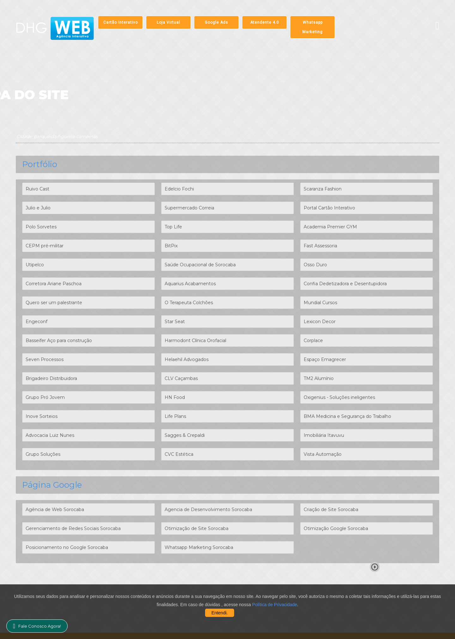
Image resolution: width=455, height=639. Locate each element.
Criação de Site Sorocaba (331, 509)
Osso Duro (315, 265)
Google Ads (216, 22)
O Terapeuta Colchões (189, 302)
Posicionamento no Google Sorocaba (67, 547)
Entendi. (219, 612)
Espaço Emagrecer (325, 359)
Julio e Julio (38, 208)
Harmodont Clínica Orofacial (195, 340)
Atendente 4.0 (264, 22)
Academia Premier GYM (330, 227)
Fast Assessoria (320, 246)
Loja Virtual (168, 22)
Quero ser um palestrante (54, 302)
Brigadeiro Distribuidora (51, 378)
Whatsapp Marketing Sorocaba (199, 547)
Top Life (173, 227)
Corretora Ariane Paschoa (54, 283)
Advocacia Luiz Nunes (50, 435)
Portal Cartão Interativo (329, 208)
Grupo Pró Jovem (45, 397)
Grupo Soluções (43, 454)
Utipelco (35, 265)
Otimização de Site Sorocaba (196, 528)
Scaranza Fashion (323, 189)
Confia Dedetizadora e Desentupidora (345, 283)
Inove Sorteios (42, 416)
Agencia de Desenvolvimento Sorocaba (208, 509)
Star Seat (175, 321)
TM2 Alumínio (319, 378)
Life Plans (175, 416)
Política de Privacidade (274, 604)
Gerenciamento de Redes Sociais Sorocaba (73, 528)
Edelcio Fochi (179, 189)
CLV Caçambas (181, 378)
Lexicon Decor (320, 321)
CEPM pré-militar (45, 246)
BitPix (171, 246)
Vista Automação (323, 454)
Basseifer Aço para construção (59, 340)
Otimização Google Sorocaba (336, 528)
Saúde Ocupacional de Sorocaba (200, 265)
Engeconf (36, 321)
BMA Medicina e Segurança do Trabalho (347, 416)
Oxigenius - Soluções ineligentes (339, 397)
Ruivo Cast (37, 189)
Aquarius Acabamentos (190, 283)
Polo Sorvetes (41, 227)
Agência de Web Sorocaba (55, 509)
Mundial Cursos (320, 302)
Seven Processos (45, 359)
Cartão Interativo (120, 22)
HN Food (175, 397)
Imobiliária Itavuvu (324, 435)
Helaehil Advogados (187, 359)
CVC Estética (179, 454)
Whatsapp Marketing (312, 27)
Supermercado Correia (189, 208)
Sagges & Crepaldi (185, 435)
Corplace (313, 340)
